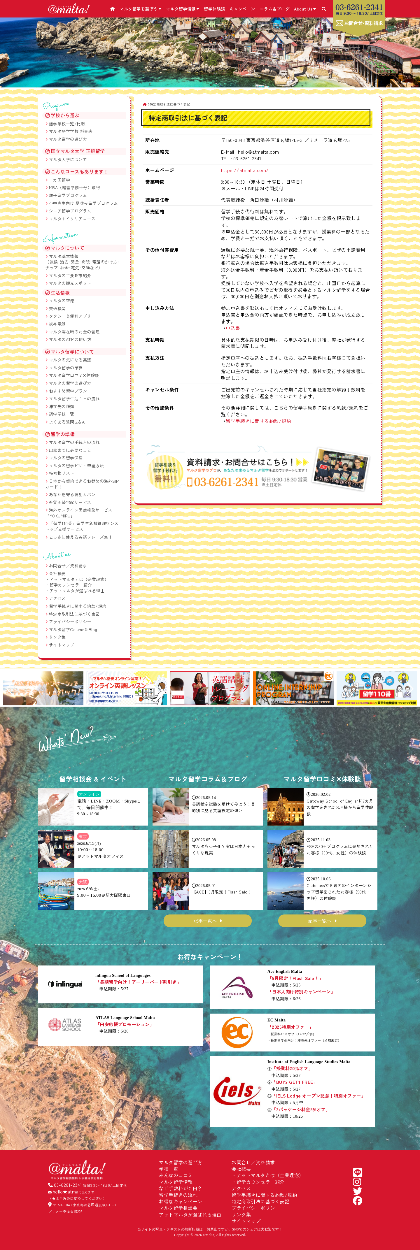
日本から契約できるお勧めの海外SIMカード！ (82, 484)
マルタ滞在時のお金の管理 (74, 332)
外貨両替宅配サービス (70, 502)
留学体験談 (214, 9)
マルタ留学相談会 (178, 1207)
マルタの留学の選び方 (70, 383)
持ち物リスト (61, 473)
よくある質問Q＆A (67, 422)
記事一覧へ (205, 920)
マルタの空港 (61, 300)
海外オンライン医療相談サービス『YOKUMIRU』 (78, 513)
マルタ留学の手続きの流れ (74, 442)
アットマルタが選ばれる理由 (77, 591)
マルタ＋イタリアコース (72, 219)
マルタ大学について (68, 159)
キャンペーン (242, 9)
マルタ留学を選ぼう (140, 9)
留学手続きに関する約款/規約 (258, 420)
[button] (10, 688)
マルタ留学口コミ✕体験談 (74, 375)
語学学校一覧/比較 (67, 124)
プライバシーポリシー (70, 621)
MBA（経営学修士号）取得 (74, 187)
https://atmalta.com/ (245, 169)
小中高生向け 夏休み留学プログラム (83, 203)
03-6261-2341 (68, 1184)
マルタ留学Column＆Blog (73, 629)
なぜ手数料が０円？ (180, 1188)
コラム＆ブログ (275, 9)
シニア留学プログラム (70, 211)
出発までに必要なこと (70, 450)
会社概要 (57, 573)
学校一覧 (168, 1168)
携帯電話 (57, 324)
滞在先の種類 (61, 406)
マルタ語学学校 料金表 (71, 131)
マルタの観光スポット (70, 283)
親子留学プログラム (68, 195)
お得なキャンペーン (180, 1201)
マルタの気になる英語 (70, 360)
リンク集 (57, 637)
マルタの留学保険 (66, 458)
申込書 (233, 327)
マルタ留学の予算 (66, 368)
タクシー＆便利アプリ (70, 316)
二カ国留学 (59, 180)
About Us (305, 9)
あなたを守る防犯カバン (72, 494)
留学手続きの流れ (178, 1194)
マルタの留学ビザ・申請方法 (76, 465)
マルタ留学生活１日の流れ (74, 398)
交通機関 (57, 308)
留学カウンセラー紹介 (71, 585)
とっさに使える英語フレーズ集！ (81, 537)
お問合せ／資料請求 (68, 565)
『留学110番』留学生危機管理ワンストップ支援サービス (82, 526)
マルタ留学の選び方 (68, 139)
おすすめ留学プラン (68, 391)
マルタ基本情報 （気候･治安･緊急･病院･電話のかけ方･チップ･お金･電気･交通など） (82, 262)
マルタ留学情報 (182, 9)
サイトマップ (61, 645)
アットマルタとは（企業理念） (79, 579)
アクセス (57, 598)
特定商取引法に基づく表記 (74, 614)
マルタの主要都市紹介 (70, 275)
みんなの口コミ (176, 1175)
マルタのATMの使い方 (70, 339)
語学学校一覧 (61, 414)
